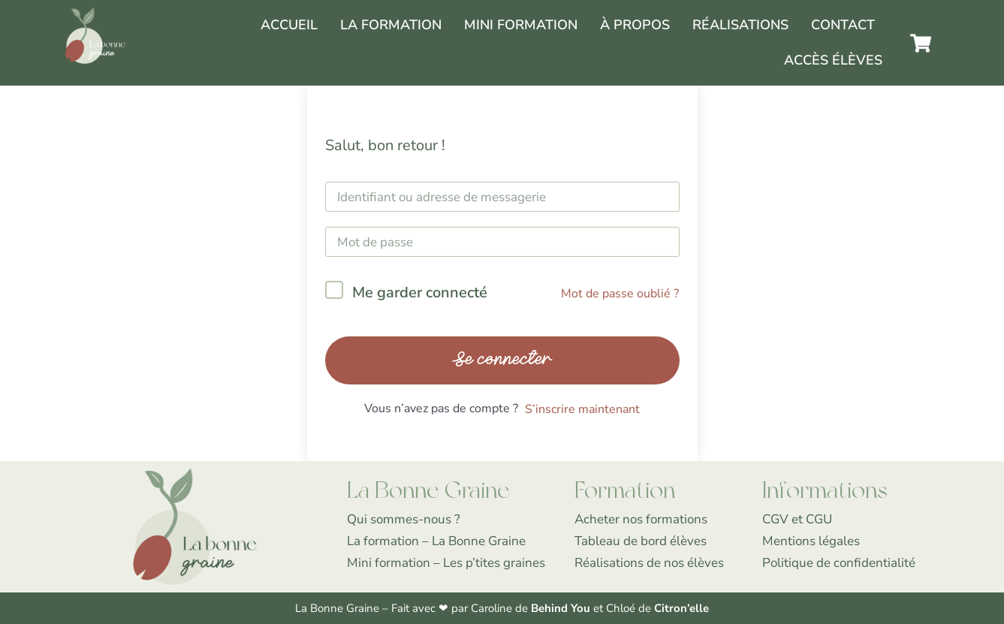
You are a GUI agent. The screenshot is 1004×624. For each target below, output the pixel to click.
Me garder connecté (419, 292)
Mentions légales (811, 541)
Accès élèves (833, 60)
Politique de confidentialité (838, 562)
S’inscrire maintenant (582, 409)
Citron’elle (681, 608)
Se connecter (502, 360)
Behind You (562, 608)
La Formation (391, 25)
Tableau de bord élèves (640, 541)
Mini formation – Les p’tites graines (446, 562)
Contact (843, 25)
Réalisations (740, 25)
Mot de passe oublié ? (620, 293)
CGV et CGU (797, 519)
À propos (635, 25)
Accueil (289, 25)
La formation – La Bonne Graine (436, 541)
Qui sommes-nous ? (403, 519)
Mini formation (520, 25)
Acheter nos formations (640, 519)
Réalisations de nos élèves (649, 562)
